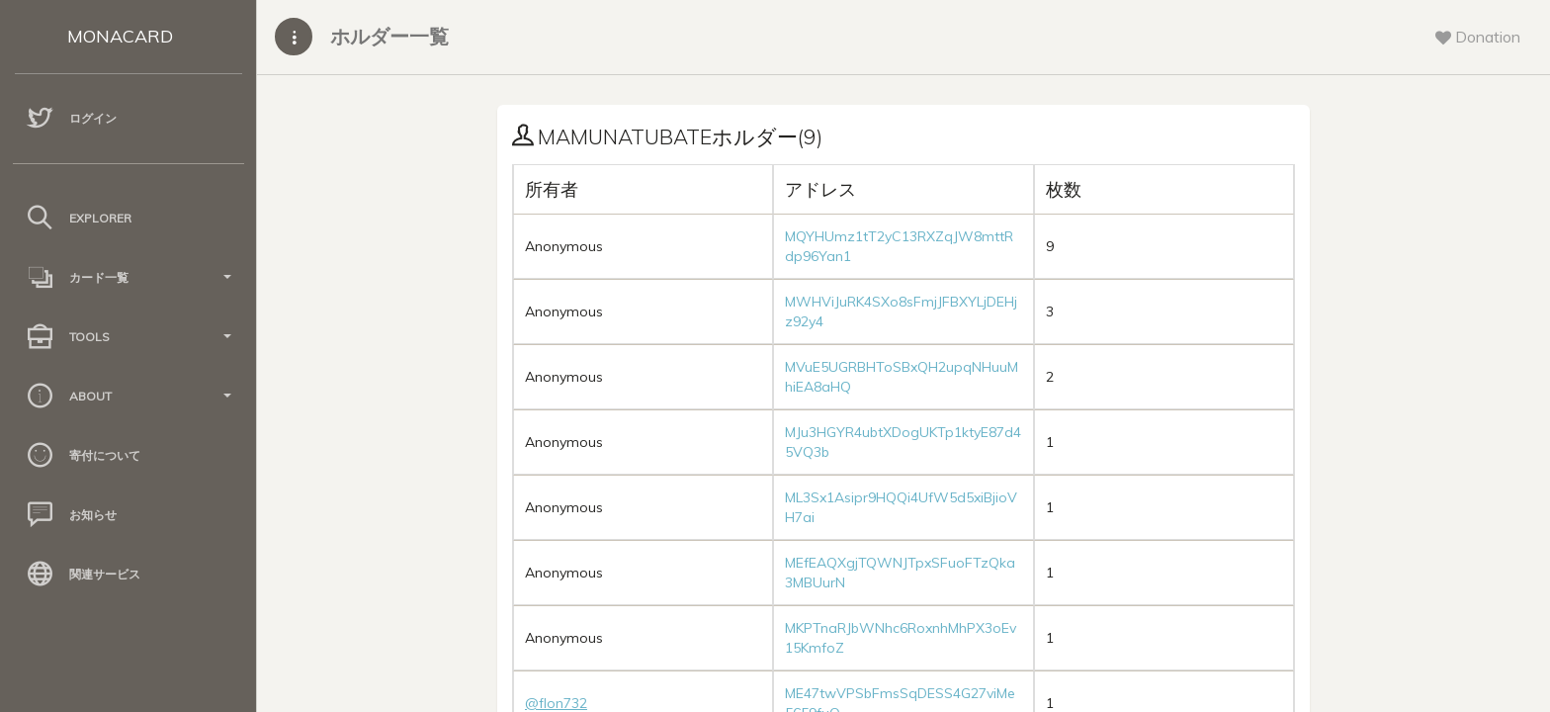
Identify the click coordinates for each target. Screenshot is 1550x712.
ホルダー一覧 (389, 36)
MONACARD (120, 36)
